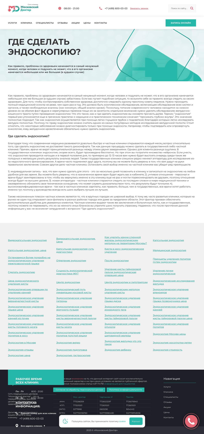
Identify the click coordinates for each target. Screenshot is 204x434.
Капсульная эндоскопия (168, 240)
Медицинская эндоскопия (169, 250)
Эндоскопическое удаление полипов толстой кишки (74, 334)
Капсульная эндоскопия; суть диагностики (75, 250)
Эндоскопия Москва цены (169, 333)
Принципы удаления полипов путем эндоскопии (172, 260)
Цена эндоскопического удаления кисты (23, 282)
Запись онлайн (181, 23)
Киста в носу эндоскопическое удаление (124, 250)
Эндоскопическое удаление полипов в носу (26, 334)
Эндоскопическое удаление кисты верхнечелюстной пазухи (76, 317)
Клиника (26, 23)
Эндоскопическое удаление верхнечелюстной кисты (26, 300)
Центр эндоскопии (68, 282)
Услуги (12, 23)
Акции (75, 23)
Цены (87, 23)
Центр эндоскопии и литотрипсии (126, 282)
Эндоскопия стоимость (167, 349)
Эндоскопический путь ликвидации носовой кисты (73, 291)
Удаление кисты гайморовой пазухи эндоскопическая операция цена (123, 272)
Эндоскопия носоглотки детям (172, 342)
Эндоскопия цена (19, 355)
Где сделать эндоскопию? (132, 208)
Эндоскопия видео (68, 342)
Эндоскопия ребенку (118, 349)
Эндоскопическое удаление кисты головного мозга (26, 325)
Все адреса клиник (33, 426)
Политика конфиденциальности (125, 389)
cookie (123, 421)
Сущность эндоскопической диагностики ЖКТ (74, 272)
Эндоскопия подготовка (71, 349)
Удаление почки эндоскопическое (164, 272)
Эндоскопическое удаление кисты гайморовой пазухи (122, 317)
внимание (77, 378)
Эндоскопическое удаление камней (171, 308)
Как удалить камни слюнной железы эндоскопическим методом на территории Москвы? (126, 240)
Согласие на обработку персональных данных (79, 389)
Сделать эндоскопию (21, 272)
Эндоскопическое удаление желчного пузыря (74, 308)
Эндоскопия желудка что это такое (123, 343)
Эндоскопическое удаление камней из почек (26, 317)
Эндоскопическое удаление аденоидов (171, 291)
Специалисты (45, 23)
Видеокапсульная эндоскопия (27, 240)
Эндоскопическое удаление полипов (171, 325)
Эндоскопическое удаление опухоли (122, 325)
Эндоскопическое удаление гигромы (74, 300)
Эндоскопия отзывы (20, 349)
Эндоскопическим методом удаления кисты (122, 291)
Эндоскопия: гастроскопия (73, 355)
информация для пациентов (119, 383)
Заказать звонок (139, 8)
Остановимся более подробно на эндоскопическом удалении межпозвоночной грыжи (29, 260)
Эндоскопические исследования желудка (174, 282)
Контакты (100, 23)
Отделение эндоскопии (71, 260)
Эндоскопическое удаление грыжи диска (122, 300)
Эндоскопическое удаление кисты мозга (74, 325)
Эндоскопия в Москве (22, 342)
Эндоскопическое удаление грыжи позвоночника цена (171, 300)
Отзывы (63, 23)
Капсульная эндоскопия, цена (27, 250)
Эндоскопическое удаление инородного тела (122, 308)
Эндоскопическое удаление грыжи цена (26, 308)
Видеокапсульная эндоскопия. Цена (75, 240)
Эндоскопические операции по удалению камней (28, 291)
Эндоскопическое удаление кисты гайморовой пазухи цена (172, 317)
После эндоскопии (117, 260)
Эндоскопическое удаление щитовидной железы (122, 334)
